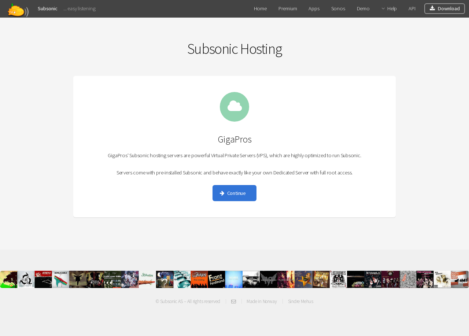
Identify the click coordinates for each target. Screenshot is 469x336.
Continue (236, 193)
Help (392, 8)
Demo (363, 8)
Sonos (338, 8)
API (412, 8)
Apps (314, 8)
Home (260, 8)
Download (448, 8)
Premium (287, 8)
